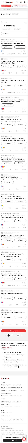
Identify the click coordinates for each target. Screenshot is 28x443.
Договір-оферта (4, 426)
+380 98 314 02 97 (5, 404)
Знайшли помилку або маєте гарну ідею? (11, 395)
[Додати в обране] (24, 54)
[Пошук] (17, 2)
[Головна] (3, 9)
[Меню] (2, 2)
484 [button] (18, 335)
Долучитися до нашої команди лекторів (11, 384)
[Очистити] (25, 22)
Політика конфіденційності (7, 428)
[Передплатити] (6, 6)
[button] (22, 335)
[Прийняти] (14, 440)
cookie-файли (19, 437)
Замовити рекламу (6, 393)
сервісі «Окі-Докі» (7, 347)
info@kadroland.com (6, 412)
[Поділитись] (19, 54)
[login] (24, 2)
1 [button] (8, 335)
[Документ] (7, 46)
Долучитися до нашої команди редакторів (11, 387)
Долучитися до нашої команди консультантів (12, 390)
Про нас (3, 382)
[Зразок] (20, 46)
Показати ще (14, 331)
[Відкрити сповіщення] (20, 2)
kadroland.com (21, 434)
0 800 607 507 (11, 401)
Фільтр (5, 33)
